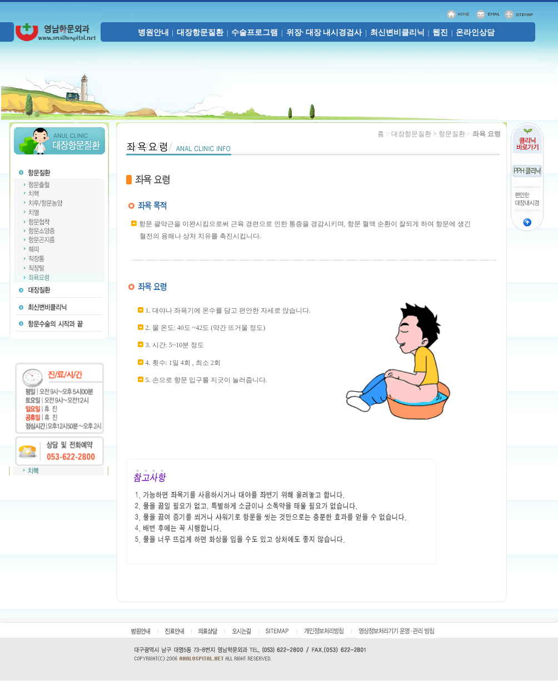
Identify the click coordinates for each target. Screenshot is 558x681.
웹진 (440, 32)
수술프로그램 (254, 32)
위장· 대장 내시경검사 (324, 32)
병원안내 (153, 32)
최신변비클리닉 (397, 32)
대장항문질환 (200, 32)
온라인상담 (475, 32)
